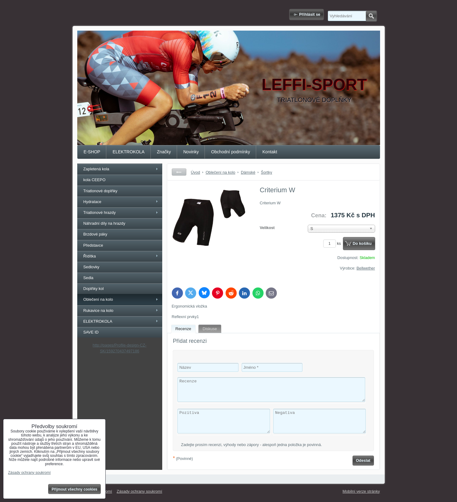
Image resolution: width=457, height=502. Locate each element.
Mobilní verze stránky (361, 491)
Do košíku (362, 243)
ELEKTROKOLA (128, 151)
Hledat (371, 16)
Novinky (191, 151)
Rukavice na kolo (98, 310)
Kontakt (269, 151)
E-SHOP (92, 151)
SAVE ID (91, 332)
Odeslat (363, 460)
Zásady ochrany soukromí (139, 491)
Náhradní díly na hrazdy (104, 223)
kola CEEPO (94, 179)
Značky (164, 151)
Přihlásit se (309, 14)
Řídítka (89, 256)
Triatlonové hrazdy (99, 212)
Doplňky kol (93, 288)
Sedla (88, 277)
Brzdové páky (95, 234)
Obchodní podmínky (230, 151)
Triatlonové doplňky (100, 191)
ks (333, 243)
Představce (93, 245)
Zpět (179, 172)
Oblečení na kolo (98, 299)
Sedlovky (91, 267)
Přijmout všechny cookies (74, 489)
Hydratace (92, 201)
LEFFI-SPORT (314, 84)
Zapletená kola (96, 169)
